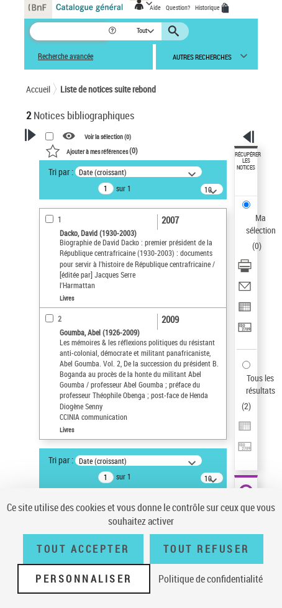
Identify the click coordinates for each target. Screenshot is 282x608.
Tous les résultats (260, 384)
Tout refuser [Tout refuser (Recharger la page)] (206, 549)
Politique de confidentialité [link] (210, 579)
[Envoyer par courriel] (244, 290)
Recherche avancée (65, 56)
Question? (178, 7)
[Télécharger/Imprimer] (244, 270)
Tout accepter (83, 549)
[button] (113, 31)
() (91, 150)
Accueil (38, 89)
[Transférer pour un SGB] (244, 331)
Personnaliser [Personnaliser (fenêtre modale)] (83, 579)
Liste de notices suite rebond (108, 89)
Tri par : (60, 172)
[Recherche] (68, 31)
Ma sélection (261, 224)
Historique (208, 7)
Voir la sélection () (107, 136)
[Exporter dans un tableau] (244, 311)
